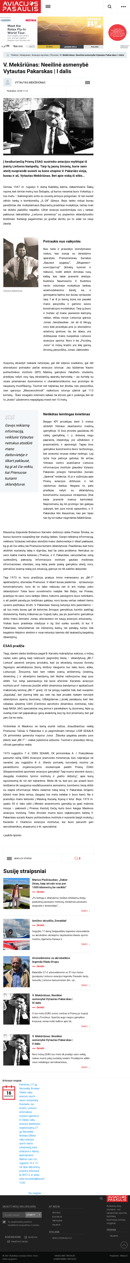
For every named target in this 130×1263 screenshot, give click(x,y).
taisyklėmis (13, 1225)
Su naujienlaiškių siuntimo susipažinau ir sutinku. (24, 1224)
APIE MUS (56, 1212)
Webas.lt (124, 1255)
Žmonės (54, 55)
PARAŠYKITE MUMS (19, 1241)
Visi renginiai (34, 1193)
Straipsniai (25, 55)
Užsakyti (30, 1215)
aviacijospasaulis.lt (62, 1238)
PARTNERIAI (57, 1220)
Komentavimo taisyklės (65, 1259)
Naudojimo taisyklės (65, 1255)
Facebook (32, 1237)
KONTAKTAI (57, 1217)
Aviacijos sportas (40, 55)
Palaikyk (56, 1225)
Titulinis (14, 55)
